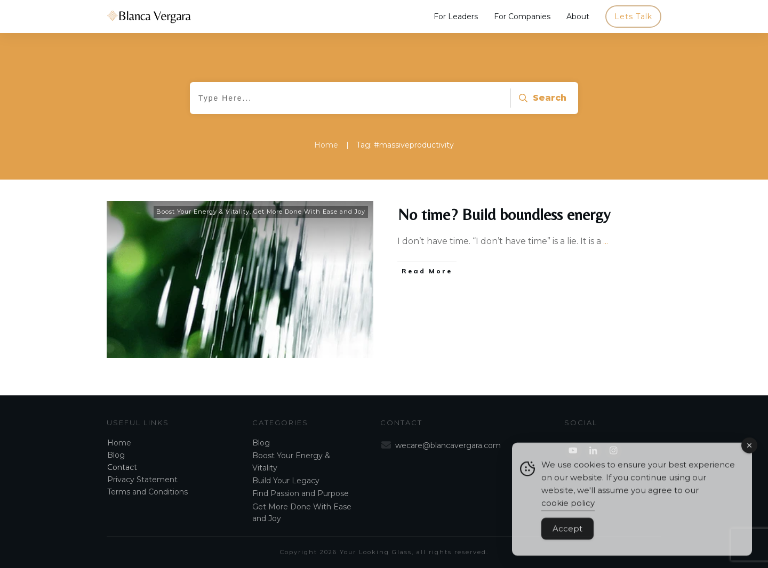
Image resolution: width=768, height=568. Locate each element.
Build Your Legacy (285, 480)
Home (119, 443)
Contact (122, 467)
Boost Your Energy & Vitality (203, 211)
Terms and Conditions (147, 492)
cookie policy (568, 512)
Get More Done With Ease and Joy (309, 211)
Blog (116, 455)
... (605, 241)
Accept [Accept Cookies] (567, 537)
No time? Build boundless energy (504, 214)
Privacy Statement (142, 479)
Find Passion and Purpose (300, 493)
